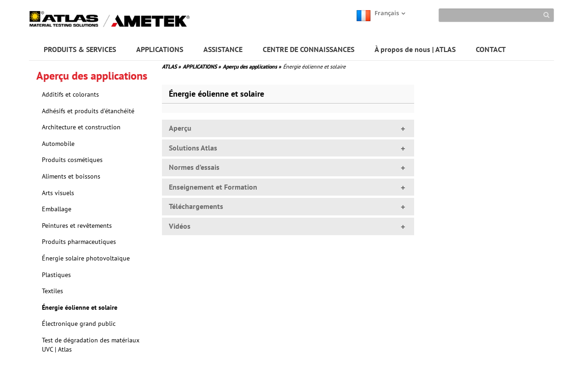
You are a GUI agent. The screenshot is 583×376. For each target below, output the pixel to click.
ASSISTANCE (222, 49)
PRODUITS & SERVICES (80, 49)
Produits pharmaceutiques (79, 241)
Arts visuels (58, 193)
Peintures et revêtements (77, 225)
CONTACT (491, 49)
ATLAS (171, 66)
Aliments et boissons (71, 176)
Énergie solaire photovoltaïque (86, 258)
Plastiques (56, 275)
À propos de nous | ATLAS (415, 49)
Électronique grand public (78, 323)
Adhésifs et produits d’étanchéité (88, 111)
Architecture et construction (81, 127)
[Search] (496, 15)
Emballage (56, 209)
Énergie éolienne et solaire (79, 307)
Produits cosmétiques (72, 160)
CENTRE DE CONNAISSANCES (308, 49)
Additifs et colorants (70, 94)
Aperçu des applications (252, 66)
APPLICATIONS (159, 49)
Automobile (58, 143)
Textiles (52, 291)
